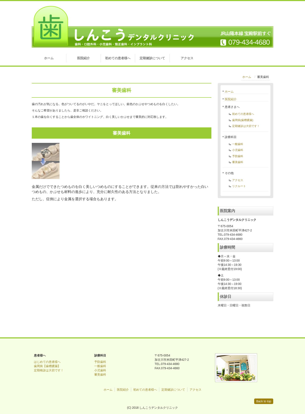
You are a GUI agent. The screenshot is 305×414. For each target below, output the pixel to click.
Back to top (263, 401)
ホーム (49, 58)
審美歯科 (237, 162)
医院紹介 (83, 58)
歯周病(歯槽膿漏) (242, 120)
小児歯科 (237, 150)
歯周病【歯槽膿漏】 (47, 366)
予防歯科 (237, 156)
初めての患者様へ (117, 58)
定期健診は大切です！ (246, 126)
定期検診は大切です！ (49, 370)
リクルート (239, 186)
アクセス (187, 58)
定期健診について (152, 58)
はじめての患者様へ (47, 361)
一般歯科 (237, 144)
